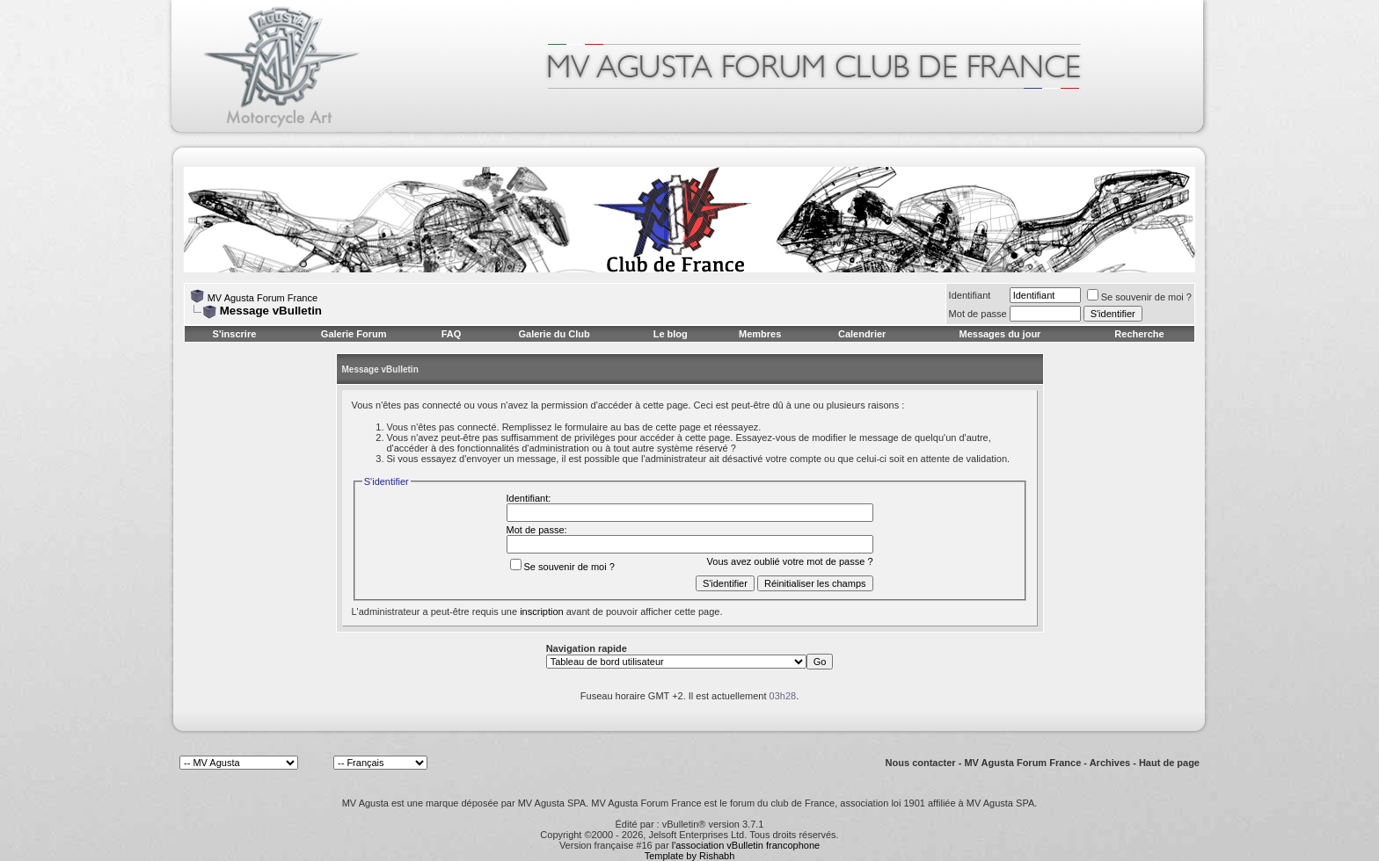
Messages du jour (999, 334)
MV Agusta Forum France (262, 298)
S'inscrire (235, 334)
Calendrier (862, 334)
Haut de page (1169, 762)
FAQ (451, 334)
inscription (542, 611)
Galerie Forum (354, 334)
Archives (1110, 762)
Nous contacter (921, 762)
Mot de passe (978, 313)
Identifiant (970, 295)
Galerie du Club (553, 334)
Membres (760, 334)
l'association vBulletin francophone (746, 845)
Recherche (1139, 334)
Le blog (670, 334)
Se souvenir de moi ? (1139, 297)
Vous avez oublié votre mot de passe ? (790, 561)
